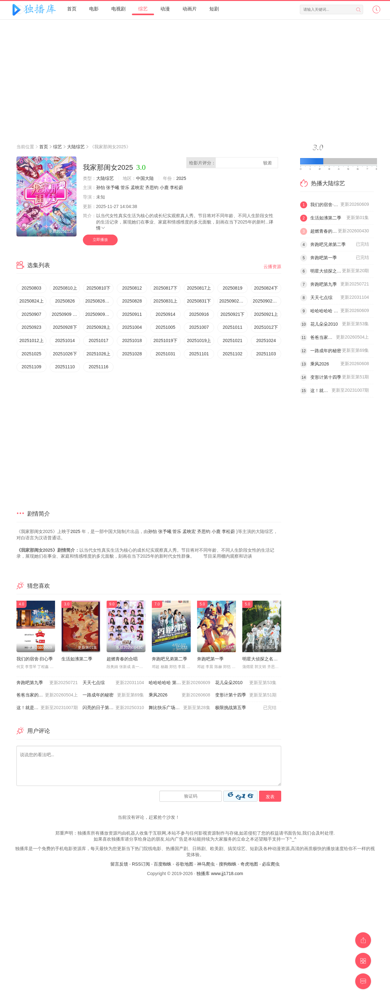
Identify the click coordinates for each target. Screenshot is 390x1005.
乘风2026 (179, 695)
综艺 (143, 8)
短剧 (214, 8)
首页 (72, 8)
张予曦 (112, 187)
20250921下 (232, 314)
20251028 (132, 353)
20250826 (65, 300)
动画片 (190, 8)
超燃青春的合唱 (122, 658)
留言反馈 (119, 864)
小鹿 (164, 187)
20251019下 (165, 340)
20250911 (132, 314)
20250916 (199, 314)
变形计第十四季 (245, 695)
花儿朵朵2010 (245, 683)
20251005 (165, 327)
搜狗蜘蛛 (228, 864)
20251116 (98, 366)
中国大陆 (145, 178)
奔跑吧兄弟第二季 (169, 658)
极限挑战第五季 (245, 708)
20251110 (65, 366)
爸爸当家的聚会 (47, 695)
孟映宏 (137, 187)
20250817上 (199, 288)
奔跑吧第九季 (47, 683)
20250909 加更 (66, 314)
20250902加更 (267, 300)
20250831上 (165, 300)
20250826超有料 (99, 300)
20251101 (199, 353)
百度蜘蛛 (162, 864)
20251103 (266, 353)
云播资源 (272, 266)
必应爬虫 (271, 864)
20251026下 (65, 353)
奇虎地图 (249, 864)
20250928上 (98, 327)
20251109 (31, 366)
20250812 (132, 288)
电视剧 (118, 8)
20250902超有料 (233, 300)
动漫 (165, 8)
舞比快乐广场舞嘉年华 (179, 708)
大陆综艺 (76, 146)
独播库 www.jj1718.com (219, 873)
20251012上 (31, 340)
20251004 (132, 327)
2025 (181, 178)
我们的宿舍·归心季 (34, 658)
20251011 (232, 327)
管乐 (125, 187)
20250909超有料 (99, 314)
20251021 (232, 340)
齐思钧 (151, 187)
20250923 (31, 327)
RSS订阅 (141, 864)
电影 (94, 8)
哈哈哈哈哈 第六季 (179, 683)
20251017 (98, 340)
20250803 (31, 288)
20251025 (31, 353)
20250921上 (266, 314)
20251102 (232, 353)
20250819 (232, 288)
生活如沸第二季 (76, 658)
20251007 (199, 327)
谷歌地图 (184, 864)
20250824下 (266, 288)
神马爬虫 (206, 864)
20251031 (165, 353)
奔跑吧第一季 (210, 658)
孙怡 (100, 187)
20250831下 (199, 300)
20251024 (266, 340)
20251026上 (98, 353)
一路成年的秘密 (113, 695)
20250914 (165, 314)
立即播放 (100, 239)
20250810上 (65, 288)
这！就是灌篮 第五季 (47, 708)
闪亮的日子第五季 (113, 708)
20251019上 (199, 340)
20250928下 (65, 327)
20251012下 (266, 327)
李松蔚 (176, 187)
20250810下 (98, 288)
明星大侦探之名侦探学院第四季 (273, 658)
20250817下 (165, 288)
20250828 (132, 300)
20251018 (132, 340)
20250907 (31, 314)
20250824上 (31, 300)
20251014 (65, 340)
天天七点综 (113, 683)
